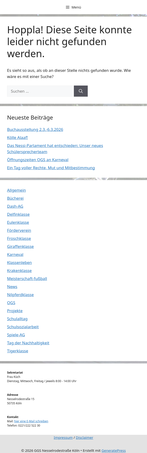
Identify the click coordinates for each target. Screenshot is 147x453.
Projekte (15, 310)
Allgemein (16, 190)
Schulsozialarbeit (23, 326)
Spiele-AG (16, 334)
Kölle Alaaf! (17, 137)
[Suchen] (81, 91)
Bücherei (15, 198)
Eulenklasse (18, 222)
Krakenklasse (19, 270)
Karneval (15, 254)
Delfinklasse (18, 214)
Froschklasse (19, 238)
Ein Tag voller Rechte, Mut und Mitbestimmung (51, 167)
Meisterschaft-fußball (27, 278)
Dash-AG (15, 206)
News (12, 286)
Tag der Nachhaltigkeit (28, 342)
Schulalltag (17, 318)
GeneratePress (114, 450)
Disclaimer (84, 437)
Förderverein (19, 230)
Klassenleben (19, 262)
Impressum (63, 437)
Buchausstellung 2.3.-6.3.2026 (35, 129)
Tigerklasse (17, 351)
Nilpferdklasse (20, 294)
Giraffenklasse (20, 246)
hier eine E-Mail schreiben (31, 421)
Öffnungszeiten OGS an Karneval (37, 159)
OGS (11, 302)
